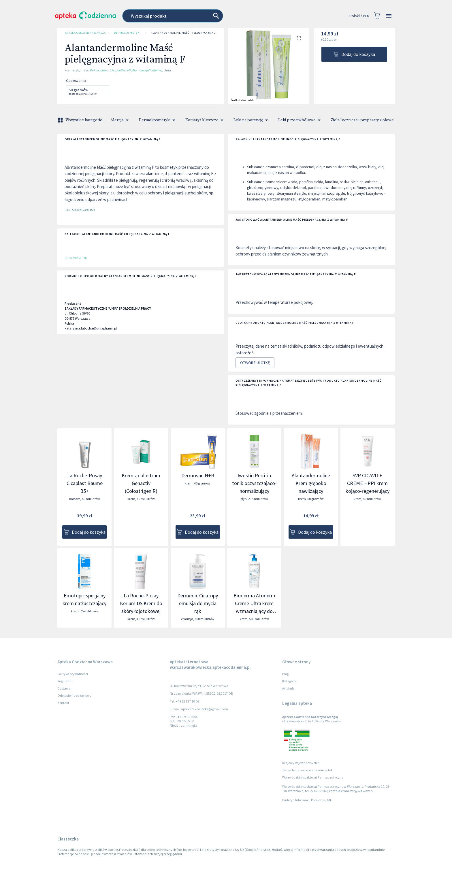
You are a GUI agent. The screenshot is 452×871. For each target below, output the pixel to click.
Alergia (120, 120)
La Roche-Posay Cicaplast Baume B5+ (85, 483)
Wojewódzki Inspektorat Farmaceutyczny (312, 777)
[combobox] (198, 15)
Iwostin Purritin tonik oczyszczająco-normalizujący (254, 483)
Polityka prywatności (72, 674)
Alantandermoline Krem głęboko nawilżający (311, 483)
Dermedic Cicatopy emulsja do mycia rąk (197, 603)
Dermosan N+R (197, 475)
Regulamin (65, 681)
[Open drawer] (389, 16)
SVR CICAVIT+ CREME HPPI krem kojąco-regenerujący (367, 483)
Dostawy (63, 688)
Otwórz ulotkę (255, 363)
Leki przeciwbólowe (300, 120)
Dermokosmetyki (127, 33)
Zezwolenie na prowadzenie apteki (308, 770)
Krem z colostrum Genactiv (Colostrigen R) (141, 483)
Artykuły (288, 688)
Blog (285, 674)
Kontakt (63, 702)
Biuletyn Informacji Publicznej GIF (307, 800)
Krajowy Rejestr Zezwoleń (301, 763)
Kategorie (289, 681)
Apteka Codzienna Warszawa (84, 33)
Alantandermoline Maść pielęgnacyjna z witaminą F (192, 33)
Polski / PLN (359, 16)
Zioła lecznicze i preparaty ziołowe (365, 120)
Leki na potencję (252, 120)
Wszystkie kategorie (80, 120)
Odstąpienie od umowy (74, 695)
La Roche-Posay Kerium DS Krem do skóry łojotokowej (141, 603)
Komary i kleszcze (205, 120)
